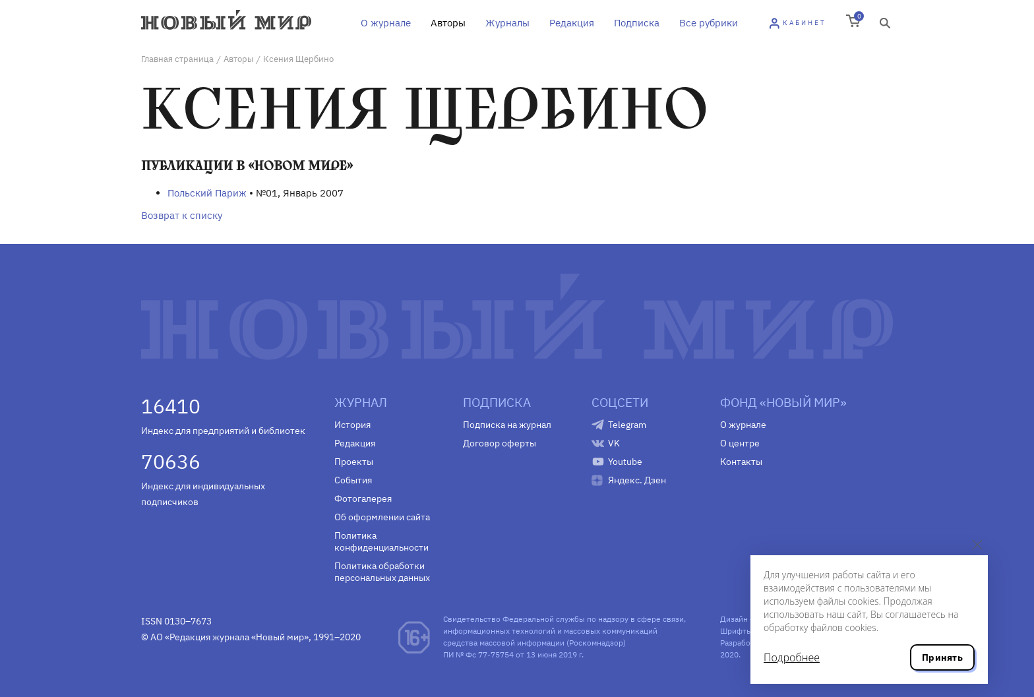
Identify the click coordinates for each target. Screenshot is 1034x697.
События (353, 480)
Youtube (625, 462)
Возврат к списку (181, 215)
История (352, 425)
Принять (942, 657)
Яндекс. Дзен (637, 480)
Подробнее (792, 657)
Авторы (448, 22)
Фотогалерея (363, 498)
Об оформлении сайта (382, 517)
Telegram (627, 425)
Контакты (741, 462)
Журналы (507, 22)
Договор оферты (499, 443)
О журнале (386, 22)
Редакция (571, 22)
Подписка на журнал (507, 425)
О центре (740, 443)
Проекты (353, 462)
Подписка (636, 22)
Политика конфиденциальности (381, 541)
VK (614, 443)
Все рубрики (708, 22)
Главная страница (177, 59)
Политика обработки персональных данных (382, 572)
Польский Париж (207, 193)
